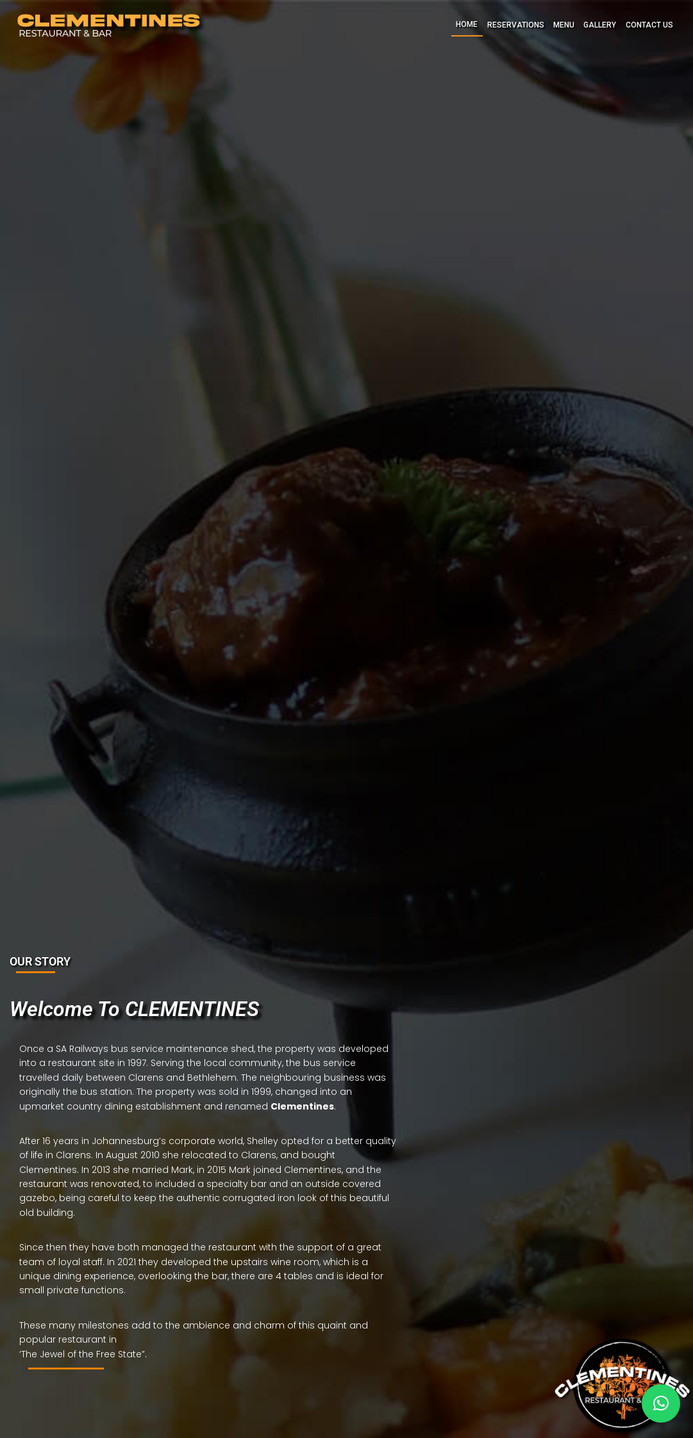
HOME (467, 24)
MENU (563, 24)
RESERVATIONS (515, 24)
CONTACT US (649, 24)
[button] (661, 1403)
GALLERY (599, 24)
